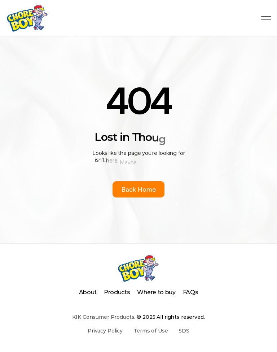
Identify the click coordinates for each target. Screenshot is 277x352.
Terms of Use (150, 330)
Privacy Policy (105, 330)
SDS (184, 330)
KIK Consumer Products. (103, 317)
